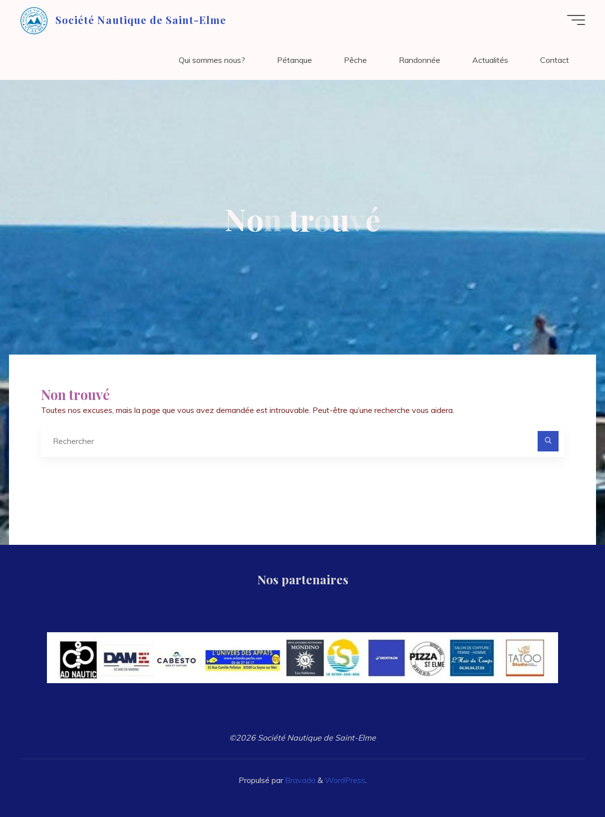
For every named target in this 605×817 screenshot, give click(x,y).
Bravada (299, 780)
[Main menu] (576, 20)
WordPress (345, 780)
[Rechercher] (548, 441)
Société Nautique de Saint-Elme (140, 19)
